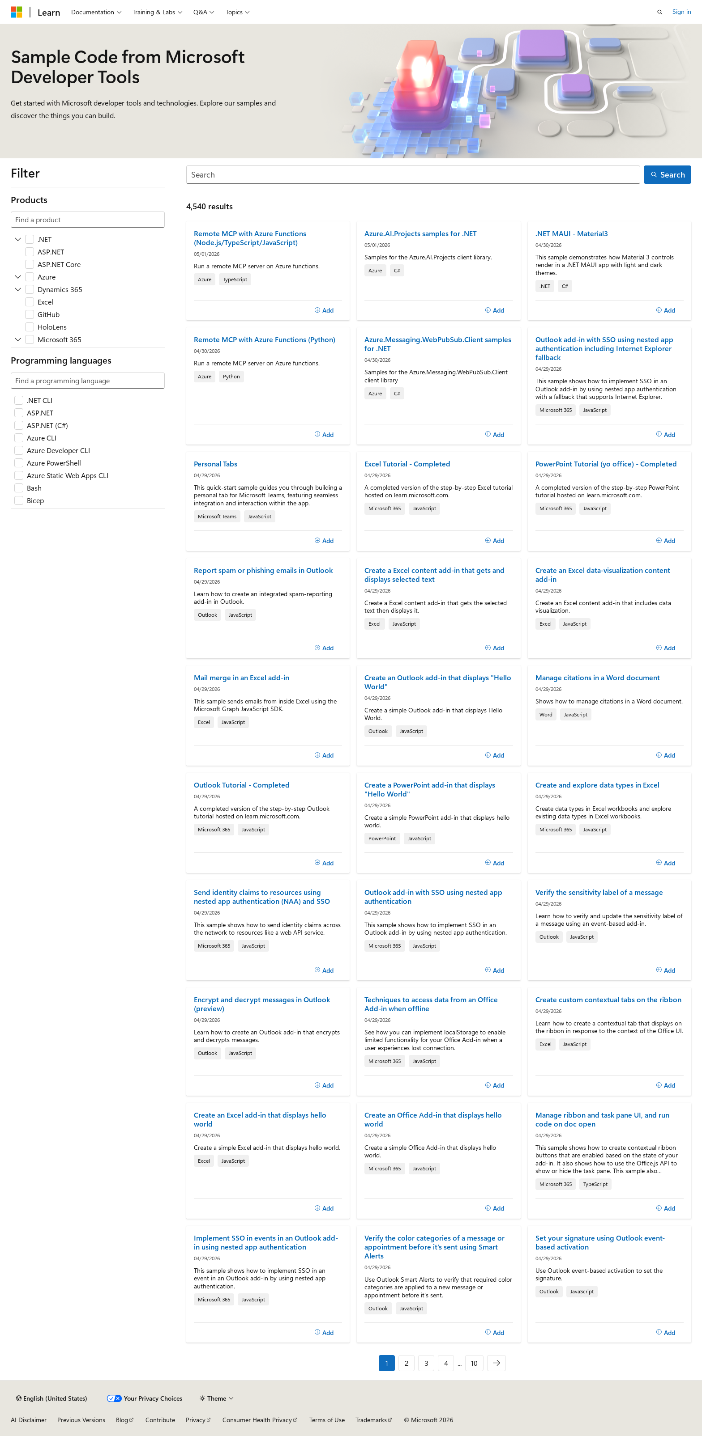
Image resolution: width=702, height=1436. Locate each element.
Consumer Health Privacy (257, 1419)
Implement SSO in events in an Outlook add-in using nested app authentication (266, 1242)
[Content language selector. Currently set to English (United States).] (52, 1398)
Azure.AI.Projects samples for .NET (420, 233)
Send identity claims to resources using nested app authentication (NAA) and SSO (262, 897)
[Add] (323, 310)
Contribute (160, 1419)
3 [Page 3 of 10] (426, 1363)
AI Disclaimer (29, 1419)
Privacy (195, 1419)
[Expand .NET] (17, 239)
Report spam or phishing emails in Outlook (263, 570)
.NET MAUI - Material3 (571, 233)
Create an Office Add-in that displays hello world (433, 1119)
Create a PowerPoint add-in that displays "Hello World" (429, 789)
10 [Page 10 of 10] (474, 1363)
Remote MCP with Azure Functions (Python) (264, 339)
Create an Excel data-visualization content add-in (602, 575)
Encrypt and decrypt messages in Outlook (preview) (262, 1004)
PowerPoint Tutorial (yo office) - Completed (606, 463)
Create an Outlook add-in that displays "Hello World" (437, 682)
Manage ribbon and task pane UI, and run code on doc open (602, 1119)
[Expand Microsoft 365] (17, 339)
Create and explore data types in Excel (597, 784)
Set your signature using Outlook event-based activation (600, 1242)
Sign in (681, 11)
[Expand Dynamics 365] (17, 289)
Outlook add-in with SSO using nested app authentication (433, 897)
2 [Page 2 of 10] (407, 1363)
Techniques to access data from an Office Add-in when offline (431, 1004)
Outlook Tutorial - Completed (242, 784)
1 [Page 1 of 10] (386, 1363)
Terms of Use (327, 1419)
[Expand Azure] (17, 276)
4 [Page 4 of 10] (446, 1363)
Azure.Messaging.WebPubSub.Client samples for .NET (437, 344)
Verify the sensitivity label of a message (599, 892)
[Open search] (660, 12)
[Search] (413, 174)
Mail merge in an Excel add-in (241, 677)
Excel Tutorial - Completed (407, 463)
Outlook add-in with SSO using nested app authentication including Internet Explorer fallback (604, 348)
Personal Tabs (215, 463)
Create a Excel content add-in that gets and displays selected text (434, 575)
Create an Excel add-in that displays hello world (260, 1119)
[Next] (496, 1363)
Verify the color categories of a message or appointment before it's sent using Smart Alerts (434, 1246)
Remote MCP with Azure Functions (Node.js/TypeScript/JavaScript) (250, 238)
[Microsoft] (16, 12)
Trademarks (371, 1419)
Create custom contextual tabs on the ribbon (608, 999)
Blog (122, 1419)
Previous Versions (81, 1419)
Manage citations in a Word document (597, 677)
